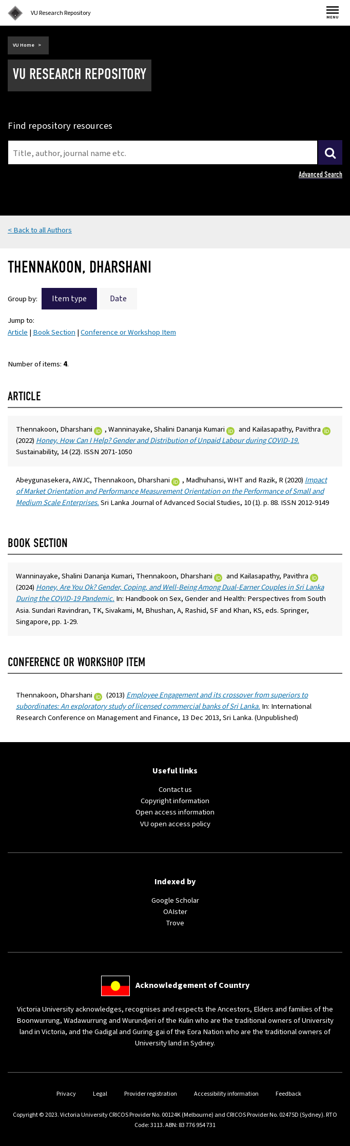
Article (18, 332)
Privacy (66, 1094)
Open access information (175, 812)
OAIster (175, 911)
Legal (100, 1094)
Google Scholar (175, 900)
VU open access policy (175, 824)
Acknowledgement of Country (192, 985)
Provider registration (150, 1094)
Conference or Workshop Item (128, 332)
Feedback (288, 1094)
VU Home (23, 45)
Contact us (175, 789)
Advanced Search (320, 174)
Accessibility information (226, 1094)
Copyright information (175, 800)
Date (118, 298)
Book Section (54, 332)
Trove (175, 923)
